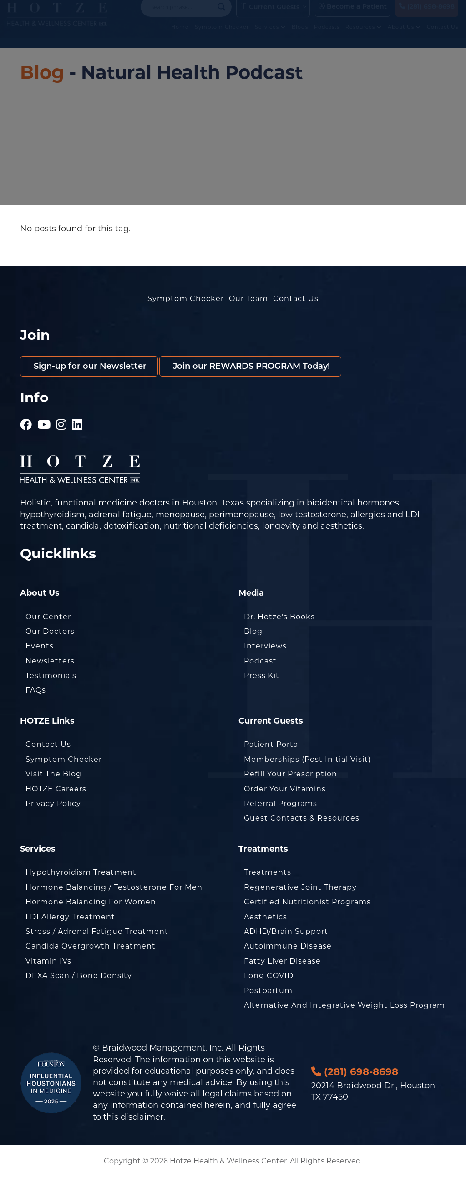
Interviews (265, 646)
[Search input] (182, 15)
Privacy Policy (53, 803)
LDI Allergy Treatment (70, 917)
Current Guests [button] (269, 15)
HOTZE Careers (55, 789)
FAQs (35, 690)
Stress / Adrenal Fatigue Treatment (96, 931)
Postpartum (268, 990)
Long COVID (269, 975)
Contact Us (442, 35)
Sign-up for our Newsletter (89, 366)
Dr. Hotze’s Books (279, 616)
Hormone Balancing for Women (90, 902)
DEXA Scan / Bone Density (78, 975)
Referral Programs (280, 803)
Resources (363, 35)
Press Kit (261, 675)
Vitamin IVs (48, 961)
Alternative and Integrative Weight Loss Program (344, 1005)
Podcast (260, 661)
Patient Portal (272, 744)
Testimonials (50, 675)
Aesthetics (265, 917)
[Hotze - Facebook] (26, 421)
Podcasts (326, 35)
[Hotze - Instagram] (61, 421)
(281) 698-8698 (427, 15)
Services (270, 35)
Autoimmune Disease (288, 946)
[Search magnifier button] (221, 15)
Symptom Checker (222, 35)
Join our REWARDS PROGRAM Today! (250, 366)
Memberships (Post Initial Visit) (307, 759)
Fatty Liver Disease (282, 961)
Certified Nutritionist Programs (307, 902)
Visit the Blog (53, 774)
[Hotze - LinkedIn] (77, 421)
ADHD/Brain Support (286, 931)
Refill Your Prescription (290, 774)
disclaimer (142, 1117)
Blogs (300, 35)
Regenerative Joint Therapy (300, 887)
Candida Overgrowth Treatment (90, 946)
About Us (404, 35)
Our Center (48, 616)
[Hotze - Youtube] (44, 421)
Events (39, 646)
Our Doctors (50, 631)
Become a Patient (353, 15)
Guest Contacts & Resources (302, 818)
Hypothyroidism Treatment (81, 872)
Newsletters (50, 661)
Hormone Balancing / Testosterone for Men (114, 887)
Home (180, 35)
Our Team (248, 298)
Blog (42, 72)
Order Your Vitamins (285, 789)
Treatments (267, 872)
